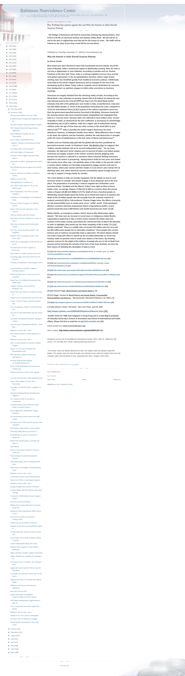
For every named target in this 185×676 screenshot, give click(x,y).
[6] (59, 129)
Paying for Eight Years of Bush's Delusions (24, 487)
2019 (10, 69)
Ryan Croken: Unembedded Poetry (22, 140)
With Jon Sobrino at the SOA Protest (22, 215)
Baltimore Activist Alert (18, 179)
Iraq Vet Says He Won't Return (20, 502)
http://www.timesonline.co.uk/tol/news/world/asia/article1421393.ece (80, 282)
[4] (64, 123)
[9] (109, 209)
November (14, 112)
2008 (10, 106)
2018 (10, 73)
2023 (10, 56)
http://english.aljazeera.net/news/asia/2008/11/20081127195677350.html (82, 302)
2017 (10, 76)
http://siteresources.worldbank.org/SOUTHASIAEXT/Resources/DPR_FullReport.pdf (86, 275)
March (13, 652)
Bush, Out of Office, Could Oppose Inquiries (25, 480)
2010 (10, 99)
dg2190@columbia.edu (90, 321)
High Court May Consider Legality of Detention (26, 553)
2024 (10, 53)
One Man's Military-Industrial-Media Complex (26, 125)
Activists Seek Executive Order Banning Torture (26, 378)
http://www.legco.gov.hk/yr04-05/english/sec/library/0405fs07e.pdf (79, 270)
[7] (78, 192)
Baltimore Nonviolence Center (48, 10)
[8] (63, 200)
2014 (10, 86)
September (14, 632)
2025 (10, 49)
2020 (10, 66)
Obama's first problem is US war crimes (23, 115)
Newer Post (51, 379)
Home (84, 379)
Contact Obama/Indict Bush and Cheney (23, 544)
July (12, 639)
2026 (10, 46)
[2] (98, 104)
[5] (53, 130)
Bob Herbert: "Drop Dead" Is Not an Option (25, 428)
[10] (111, 224)
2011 (10, 96)
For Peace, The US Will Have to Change (23, 619)
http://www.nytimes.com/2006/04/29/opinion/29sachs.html (75, 311)
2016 (10, 79)
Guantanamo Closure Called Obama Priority (25, 477)
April (13, 649)
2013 (10, 89)
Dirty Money (14, 446)
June (12, 642)
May (12, 646)
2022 (10, 59)
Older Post (117, 379)
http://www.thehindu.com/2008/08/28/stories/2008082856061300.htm (80, 259)
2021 (10, 63)
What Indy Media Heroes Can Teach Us (23, 431)
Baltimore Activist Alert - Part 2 (21, 330)
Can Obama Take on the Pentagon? (22, 149)
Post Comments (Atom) (64, 384)
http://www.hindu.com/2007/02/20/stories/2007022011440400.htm (78, 286)
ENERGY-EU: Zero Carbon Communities (24, 615)
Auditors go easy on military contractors (23, 523)
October (14, 629)
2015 (10, 83)
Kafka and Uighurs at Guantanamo (22, 152)
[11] (89, 247)
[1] (90, 101)
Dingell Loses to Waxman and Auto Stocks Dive (26, 298)
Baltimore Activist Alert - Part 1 (21, 339)
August (13, 636)
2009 (10, 103)
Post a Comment (51, 376)
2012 (10, 93)
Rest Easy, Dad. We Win (18, 591)
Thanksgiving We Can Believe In (21, 182)
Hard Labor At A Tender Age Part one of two (25, 253)
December (14, 109)
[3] (74, 109)
